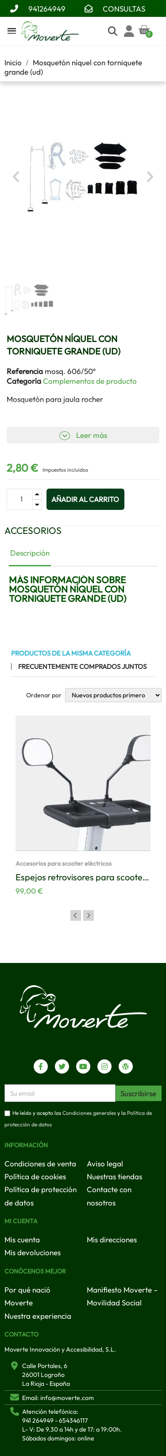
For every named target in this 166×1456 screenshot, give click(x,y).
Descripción (30, 552)
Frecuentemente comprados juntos (82, 666)
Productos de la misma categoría (71, 653)
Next (88, 915)
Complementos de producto (90, 381)
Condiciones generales (89, 1113)
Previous (75, 915)
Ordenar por (44, 695)
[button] (16, 177)
